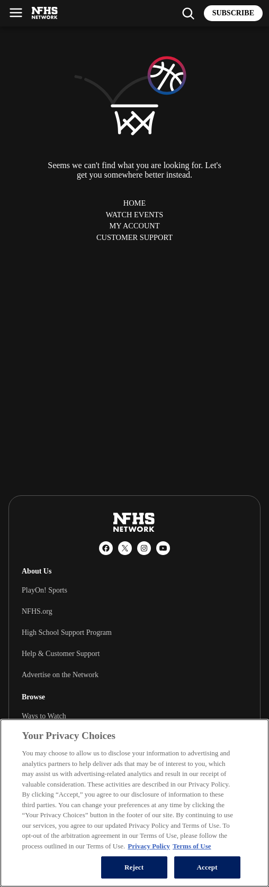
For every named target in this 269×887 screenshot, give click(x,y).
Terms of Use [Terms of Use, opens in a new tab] (192, 846)
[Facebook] (106, 548)
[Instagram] (144, 548)
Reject (134, 867)
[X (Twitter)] (125, 548)
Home (134, 203)
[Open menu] (15, 12)
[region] (134, 803)
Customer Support (134, 237)
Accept (207, 867)
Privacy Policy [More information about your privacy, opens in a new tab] (149, 846)
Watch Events (134, 214)
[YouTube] (163, 548)
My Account (134, 225)
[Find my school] (188, 13)
